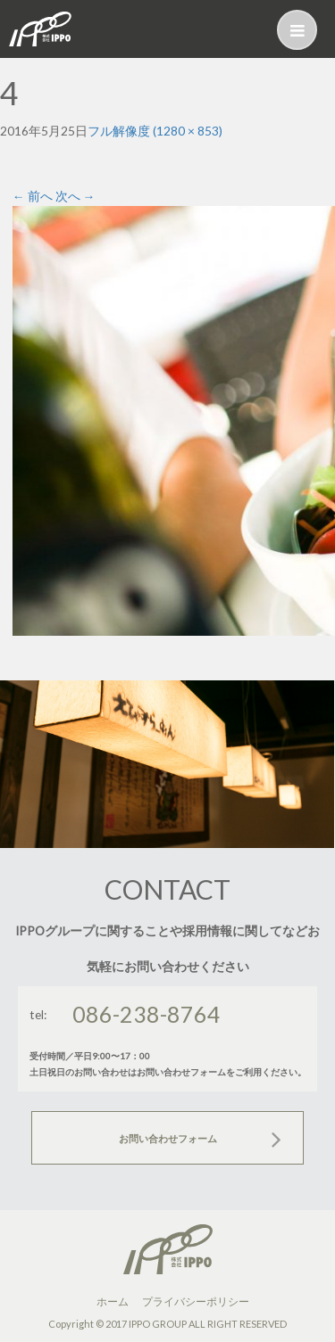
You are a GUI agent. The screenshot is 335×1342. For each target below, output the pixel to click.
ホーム (112, 1301)
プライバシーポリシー (195, 1301)
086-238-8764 (146, 1013)
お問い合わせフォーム (168, 1138)
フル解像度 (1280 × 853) (155, 130)
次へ (75, 195)
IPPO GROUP (158, 1324)
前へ (33, 195)
